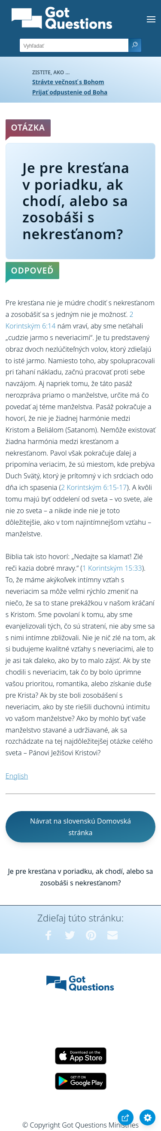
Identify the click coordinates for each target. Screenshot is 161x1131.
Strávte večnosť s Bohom (68, 82)
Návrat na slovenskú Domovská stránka (80, 826)
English (17, 776)
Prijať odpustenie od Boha (69, 92)
